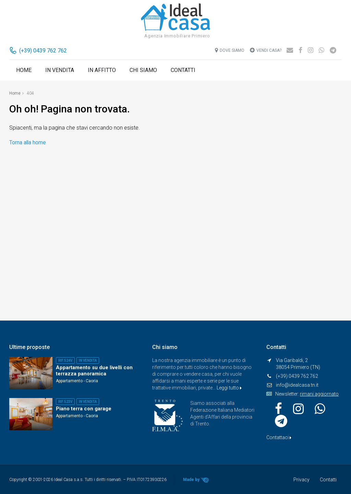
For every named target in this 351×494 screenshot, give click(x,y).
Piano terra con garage (83, 409)
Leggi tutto (229, 387)
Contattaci (278, 437)
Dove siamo (229, 50)
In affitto (102, 70)
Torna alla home (28, 142)
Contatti (183, 70)
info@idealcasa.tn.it (297, 385)
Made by (197, 480)
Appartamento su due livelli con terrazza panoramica (94, 370)
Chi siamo (143, 70)
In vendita (59, 70)
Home (24, 70)
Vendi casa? (265, 50)
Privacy (301, 479)
